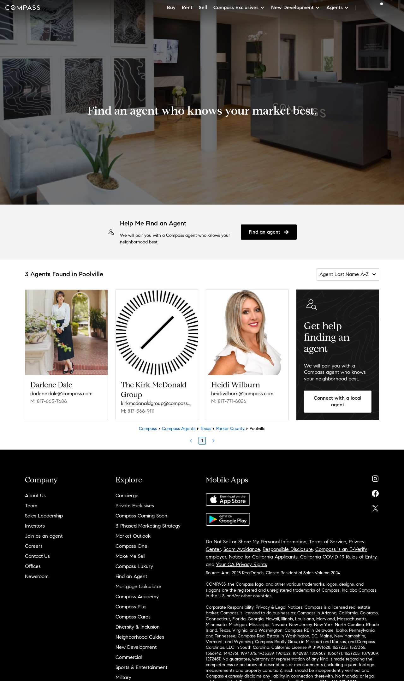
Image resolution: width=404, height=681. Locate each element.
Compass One (131, 546)
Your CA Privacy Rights (241, 564)
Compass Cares (133, 617)
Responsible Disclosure (288, 549)
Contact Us (37, 556)
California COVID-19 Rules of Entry (338, 557)
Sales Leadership (44, 516)
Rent (187, 7)
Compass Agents (178, 428)
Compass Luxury (134, 566)
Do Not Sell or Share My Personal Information (256, 542)
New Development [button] (295, 7)
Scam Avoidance (241, 549)
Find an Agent (131, 576)
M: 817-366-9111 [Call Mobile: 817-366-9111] (137, 411)
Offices (33, 566)
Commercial (129, 657)
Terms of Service (327, 542)
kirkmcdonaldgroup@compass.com (157, 403)
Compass (148, 428)
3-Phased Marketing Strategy (148, 526)
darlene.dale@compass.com (61, 394)
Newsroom (37, 576)
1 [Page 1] (202, 440)
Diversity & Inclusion (138, 627)
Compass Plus (131, 607)
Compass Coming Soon (141, 516)
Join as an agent (43, 536)
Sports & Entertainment (141, 667)
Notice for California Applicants (263, 557)
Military (123, 677)
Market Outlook (133, 536)
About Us (35, 496)
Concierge (127, 496)
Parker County (230, 428)
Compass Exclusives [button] (239, 7)
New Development (136, 647)
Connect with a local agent (337, 401)
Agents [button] (337, 7)
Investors (35, 526)
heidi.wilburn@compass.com (242, 394)
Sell (203, 7)
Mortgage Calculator (139, 586)
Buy (171, 7)
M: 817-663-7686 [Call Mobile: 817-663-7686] (48, 401)
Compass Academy (137, 597)
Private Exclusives (135, 506)
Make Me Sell (130, 556)
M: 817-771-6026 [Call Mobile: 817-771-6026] (228, 401)
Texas (205, 428)
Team (31, 506)
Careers (34, 546)
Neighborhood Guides (140, 637)
